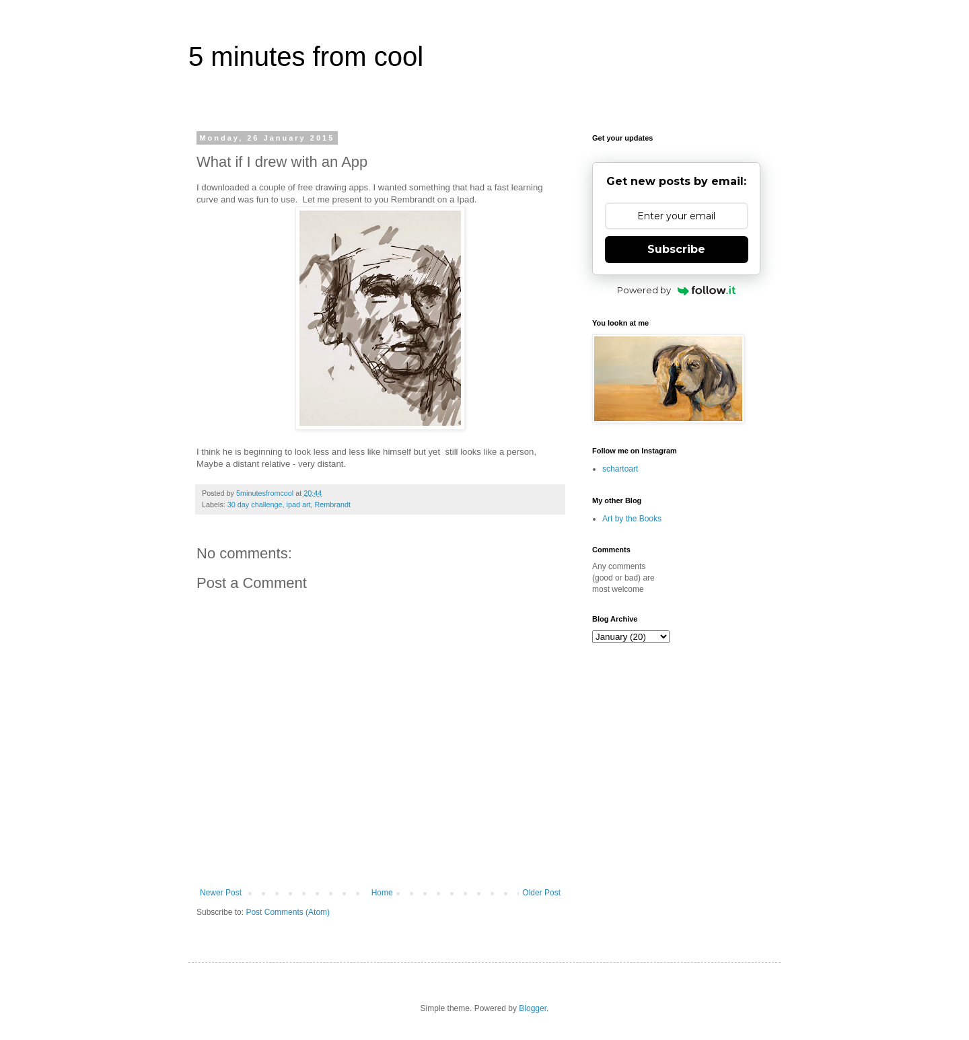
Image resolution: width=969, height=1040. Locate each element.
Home (382, 892)
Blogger (532, 1008)
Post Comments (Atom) (288, 912)
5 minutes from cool (305, 56)
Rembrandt (333, 504)
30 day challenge (255, 504)
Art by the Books (631, 518)
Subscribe (676, 249)
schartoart (620, 469)
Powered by (676, 290)
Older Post (541, 892)
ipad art (298, 504)
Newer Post (221, 892)
